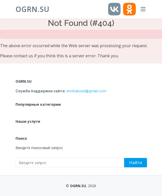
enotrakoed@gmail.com (86, 91)
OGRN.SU (32, 9)
